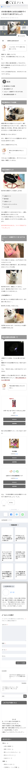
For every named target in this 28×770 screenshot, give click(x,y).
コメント (5, 624)
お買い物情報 (8, 746)
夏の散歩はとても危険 (9, 86)
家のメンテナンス (10, 755)
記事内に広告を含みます (13, 40)
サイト (3, 656)
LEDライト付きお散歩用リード (14, 476)
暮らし (5, 743)
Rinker (16, 415)
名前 (4, 643)
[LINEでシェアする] (22, 514)
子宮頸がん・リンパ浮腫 (11, 767)
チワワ (10, 520)
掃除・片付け (8, 749)
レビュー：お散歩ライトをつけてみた (13, 91)
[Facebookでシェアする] (11, 514)
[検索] (25, 696)
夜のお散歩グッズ (8, 89)
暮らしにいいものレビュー (12, 752)
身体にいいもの (9, 764)
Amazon (14, 419)
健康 (5, 761)
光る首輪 (14, 451)
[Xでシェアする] (5, 514)
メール (4, 650)
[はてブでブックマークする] (17, 514)
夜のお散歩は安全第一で (10, 94)
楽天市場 (14, 423)
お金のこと (8, 758)
